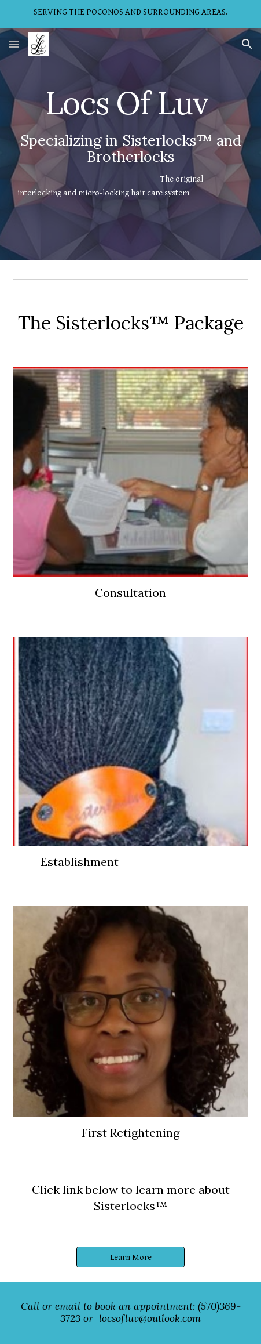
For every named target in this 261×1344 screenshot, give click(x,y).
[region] (130, 14)
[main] (131, 144)
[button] (14, 44)
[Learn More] (130, 1257)
